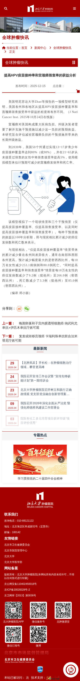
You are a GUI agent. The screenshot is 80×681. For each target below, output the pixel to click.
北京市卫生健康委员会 (17, 544)
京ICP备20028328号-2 (17, 589)
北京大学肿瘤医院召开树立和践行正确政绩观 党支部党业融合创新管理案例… (46, 394)
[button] (19, 459)
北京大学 (9, 556)
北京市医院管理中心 (15, 550)
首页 (24, 48)
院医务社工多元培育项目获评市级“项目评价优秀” (45, 421)
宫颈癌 (7, 112)
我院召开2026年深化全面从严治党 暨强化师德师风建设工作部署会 (45, 407)
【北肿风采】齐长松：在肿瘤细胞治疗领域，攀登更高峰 (46, 366)
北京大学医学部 (13, 562)
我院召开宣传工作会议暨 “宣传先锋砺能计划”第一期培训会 (45, 380)
